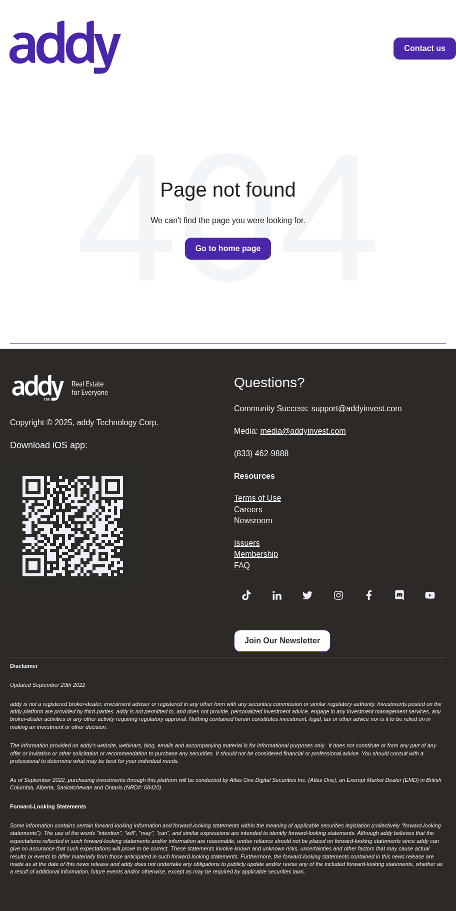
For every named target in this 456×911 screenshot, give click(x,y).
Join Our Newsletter (282, 640)
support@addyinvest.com (357, 408)
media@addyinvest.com (303, 431)
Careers (248, 509)
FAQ (242, 565)
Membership (256, 554)
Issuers (247, 543)
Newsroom (253, 520)
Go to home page (228, 248)
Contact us (425, 48)
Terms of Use (257, 498)
